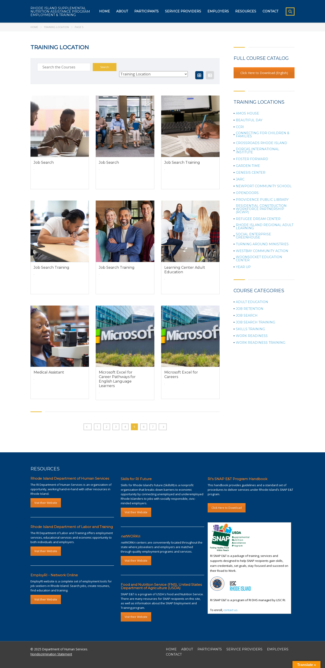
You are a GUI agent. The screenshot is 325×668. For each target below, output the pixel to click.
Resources (245, 11)
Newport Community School (264, 186)
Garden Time (248, 165)
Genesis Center (250, 172)
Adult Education (252, 302)
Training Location (56, 27)
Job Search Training (255, 322)
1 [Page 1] (97, 427)
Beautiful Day (249, 120)
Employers (218, 11)
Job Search (247, 315)
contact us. (230, 610)
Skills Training (250, 329)
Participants (146, 11)
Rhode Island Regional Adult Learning (264, 226)
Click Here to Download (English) (264, 73)
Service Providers (183, 11)
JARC (240, 179)
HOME (171, 649)
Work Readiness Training (260, 342)
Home (104, 11)
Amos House (247, 113)
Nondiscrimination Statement (51, 654)
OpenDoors (247, 192)
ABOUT (187, 649)
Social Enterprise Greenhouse (253, 236)
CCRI (240, 126)
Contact (270, 11)
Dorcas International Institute (257, 150)
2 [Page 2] (106, 427)
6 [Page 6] (143, 427)
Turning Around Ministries (262, 244)
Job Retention (249, 308)
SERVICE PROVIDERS (244, 649)
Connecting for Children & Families (262, 134)
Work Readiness (252, 335)
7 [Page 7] (153, 427)
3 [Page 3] (116, 427)
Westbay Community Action (262, 250)
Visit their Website (45, 503)
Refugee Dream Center (258, 218)
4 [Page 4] (125, 427)
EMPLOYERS (277, 649)
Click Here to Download (226, 508)
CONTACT (174, 654)
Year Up (243, 267)
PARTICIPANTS (209, 649)
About (122, 11)
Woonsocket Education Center (259, 258)
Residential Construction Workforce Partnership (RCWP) (261, 209)
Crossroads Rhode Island (261, 143)
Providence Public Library (262, 199)
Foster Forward (252, 159)
